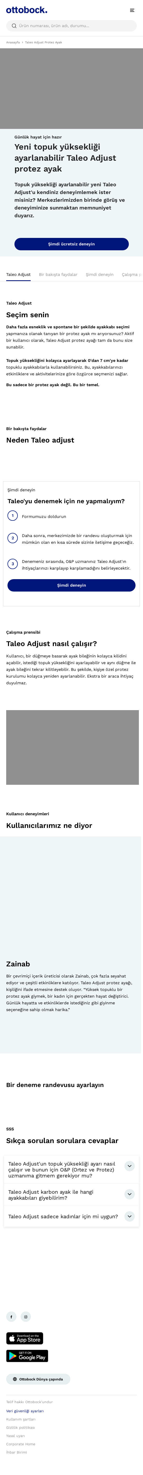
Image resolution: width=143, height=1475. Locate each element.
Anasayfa (13, 42)
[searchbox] (71, 26)
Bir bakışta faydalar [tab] (58, 274)
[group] (70, 944)
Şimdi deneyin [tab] (100, 274)
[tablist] (71, 276)
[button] (9, 1041)
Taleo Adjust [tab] (18, 274)
